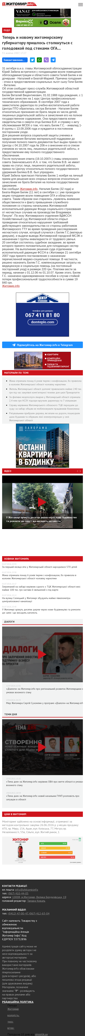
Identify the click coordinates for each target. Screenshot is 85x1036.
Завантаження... (14, 60)
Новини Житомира (16, 558)
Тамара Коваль (36, 900)
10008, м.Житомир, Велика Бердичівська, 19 (39, 897)
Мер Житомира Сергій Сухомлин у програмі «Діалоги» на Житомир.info (45, 703)
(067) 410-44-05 (18, 893)
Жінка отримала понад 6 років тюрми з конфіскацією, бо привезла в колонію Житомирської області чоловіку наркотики (39, 577)
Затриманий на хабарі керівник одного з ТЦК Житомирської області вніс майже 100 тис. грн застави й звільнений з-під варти (41, 588)
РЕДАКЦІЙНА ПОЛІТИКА (17, 1002)
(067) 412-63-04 (39, 913)
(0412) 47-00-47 (18, 913)
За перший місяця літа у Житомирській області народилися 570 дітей (39, 566)
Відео (7, 471)
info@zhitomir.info (26, 889)
